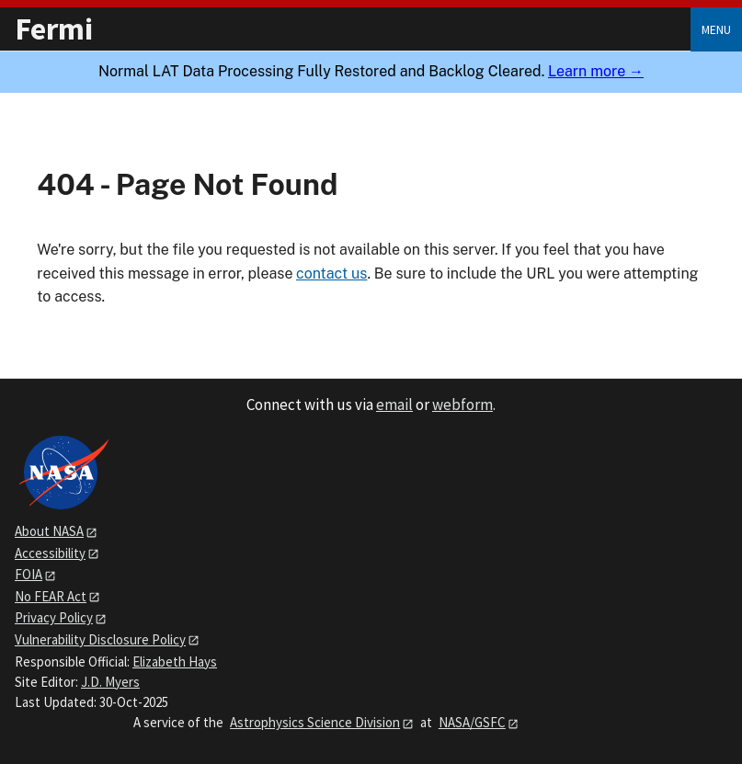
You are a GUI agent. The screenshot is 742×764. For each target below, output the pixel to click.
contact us (331, 273)
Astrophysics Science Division (315, 722)
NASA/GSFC (472, 722)
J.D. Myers (110, 681)
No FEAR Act (50, 596)
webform (462, 404)
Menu (716, 29)
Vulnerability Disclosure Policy (100, 639)
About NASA (49, 531)
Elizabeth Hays (174, 661)
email (394, 404)
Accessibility (50, 553)
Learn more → (596, 71)
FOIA (28, 574)
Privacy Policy (54, 617)
